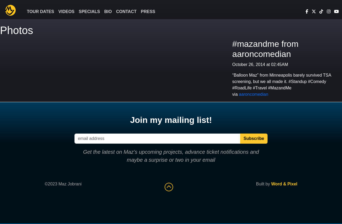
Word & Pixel (284, 184)
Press (148, 11)
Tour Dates (40, 11)
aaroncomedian (253, 94)
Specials (89, 11)
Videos (66, 11)
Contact (126, 11)
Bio (108, 11)
